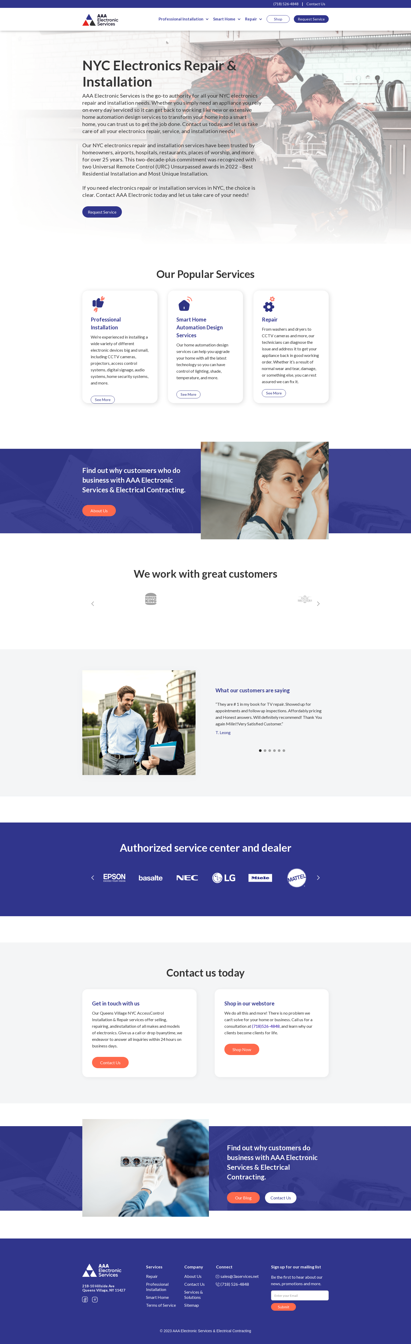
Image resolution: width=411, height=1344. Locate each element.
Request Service (311, 19)
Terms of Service (161, 1305)
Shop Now (241, 1049)
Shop (278, 19)
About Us (99, 510)
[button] (184, 19)
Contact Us (315, 4)
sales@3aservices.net (239, 1276)
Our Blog (243, 1197)
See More (103, 399)
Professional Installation (181, 19)
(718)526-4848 (266, 1026)
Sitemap (191, 1305)
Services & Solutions (193, 1294)
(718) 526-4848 (286, 4)
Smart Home (224, 19)
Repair (251, 19)
